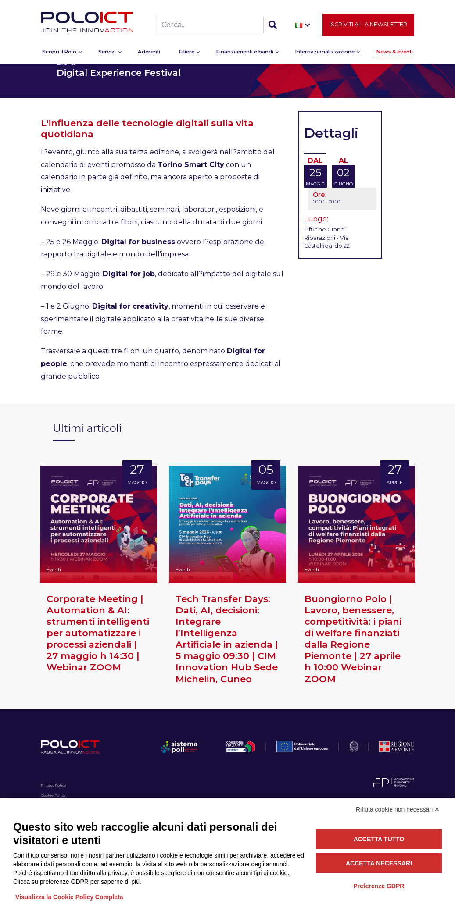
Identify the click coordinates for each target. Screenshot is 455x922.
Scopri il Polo (59, 55)
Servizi (107, 55)
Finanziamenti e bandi (244, 55)
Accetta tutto (379, 839)
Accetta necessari (379, 863)
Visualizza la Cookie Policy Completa (69, 897)
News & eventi (394, 55)
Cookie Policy (53, 795)
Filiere (186, 55)
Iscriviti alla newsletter (368, 28)
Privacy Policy (53, 785)
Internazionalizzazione (325, 55)
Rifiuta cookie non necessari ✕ (398, 809)
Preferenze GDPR (378, 886)
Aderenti (149, 55)
